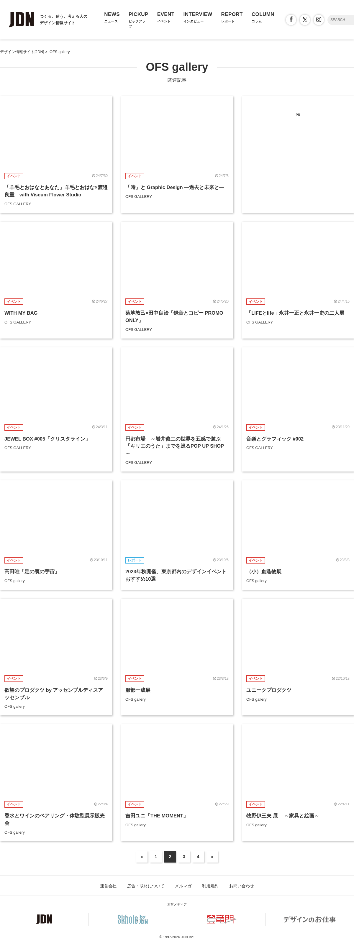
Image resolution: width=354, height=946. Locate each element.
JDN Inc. (187, 937)
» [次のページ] (212, 856)
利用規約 (210, 885)
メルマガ (183, 885)
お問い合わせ (241, 885)
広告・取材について (145, 885)
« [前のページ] (142, 856)
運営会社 (108, 885)
